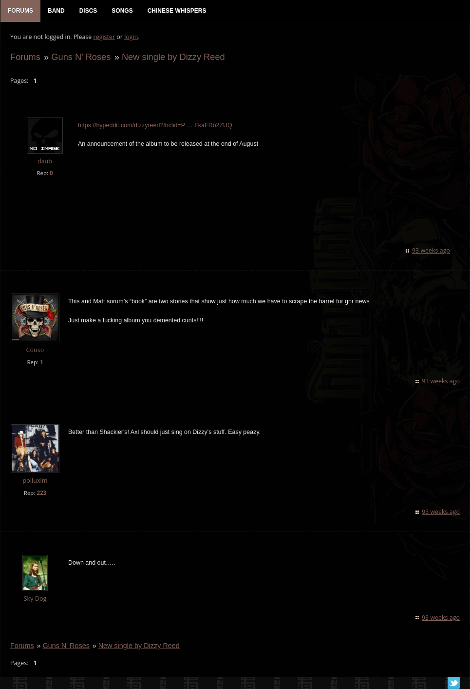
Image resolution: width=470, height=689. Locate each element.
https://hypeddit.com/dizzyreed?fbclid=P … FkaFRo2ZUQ (155, 125)
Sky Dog (35, 598)
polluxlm (35, 480)
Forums (25, 57)
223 (41, 492)
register (104, 37)
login (131, 37)
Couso (35, 350)
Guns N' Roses (81, 57)
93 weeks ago (431, 250)
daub (45, 161)
